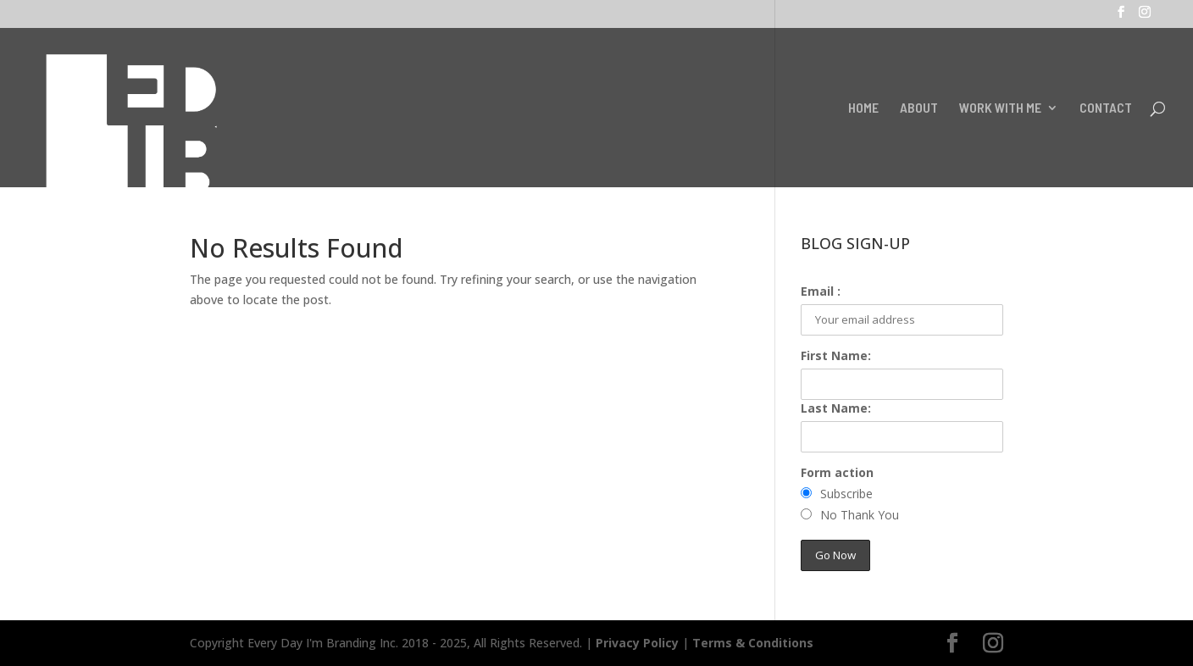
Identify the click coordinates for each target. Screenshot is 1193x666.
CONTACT (1105, 108)
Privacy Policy (637, 643)
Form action (837, 472)
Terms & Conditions (752, 643)
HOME (863, 108)
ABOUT (919, 108)
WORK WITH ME (1000, 108)
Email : (821, 291)
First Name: (836, 355)
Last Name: (836, 408)
